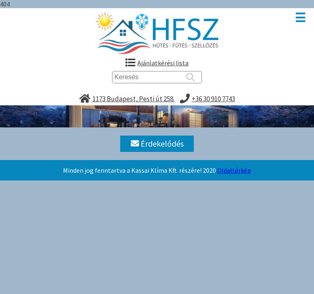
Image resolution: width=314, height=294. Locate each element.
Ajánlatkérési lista (162, 63)
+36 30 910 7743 (213, 98)
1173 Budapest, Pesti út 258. (133, 98)
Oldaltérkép (234, 170)
